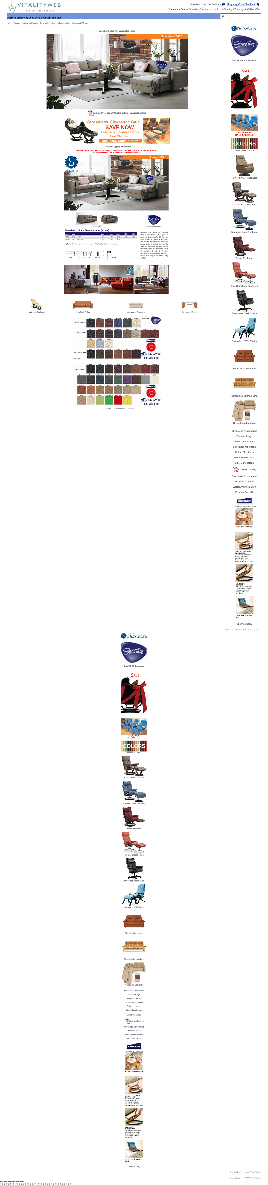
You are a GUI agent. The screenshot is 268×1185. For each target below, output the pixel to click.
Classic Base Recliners (244, 203)
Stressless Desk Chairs (244, 312)
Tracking (238, 9)
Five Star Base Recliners (244, 285)
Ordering (227, 9)
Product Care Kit (244, 492)
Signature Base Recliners (244, 231)
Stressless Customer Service (204, 4)
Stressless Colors (244, 150)
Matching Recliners (37, 312)
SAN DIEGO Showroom (244, 60)
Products (16, 23)
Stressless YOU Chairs (244, 340)
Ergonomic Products (30, 23)
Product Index (111, 408)
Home (102, 408)
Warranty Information (244, 487)
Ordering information (126, 408)
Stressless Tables (189, 312)
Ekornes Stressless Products (51, 23)
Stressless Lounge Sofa (244, 394)
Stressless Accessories (244, 431)
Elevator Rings (244, 436)
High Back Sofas (83, 312)
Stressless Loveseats (244, 367)
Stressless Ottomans (136, 312)
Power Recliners (244, 257)
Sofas (67, 23)
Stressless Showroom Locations (205, 9)
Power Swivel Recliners (244, 178)
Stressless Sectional (244, 422)
